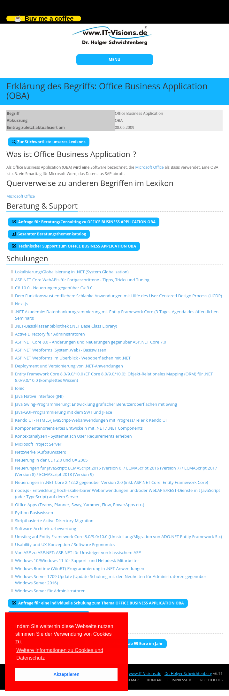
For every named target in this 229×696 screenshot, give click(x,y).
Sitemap (131, 679)
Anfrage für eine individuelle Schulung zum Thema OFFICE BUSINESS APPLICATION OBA (98, 603)
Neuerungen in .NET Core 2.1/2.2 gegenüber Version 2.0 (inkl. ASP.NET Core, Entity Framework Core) (111, 482)
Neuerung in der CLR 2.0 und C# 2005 (51, 460)
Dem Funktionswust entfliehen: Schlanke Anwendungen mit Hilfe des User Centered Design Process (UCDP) (118, 296)
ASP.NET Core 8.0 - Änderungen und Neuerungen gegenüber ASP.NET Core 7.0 (90, 342)
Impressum (181, 679)
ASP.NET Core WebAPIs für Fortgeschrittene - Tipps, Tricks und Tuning (82, 280)
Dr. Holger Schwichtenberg (188, 673)
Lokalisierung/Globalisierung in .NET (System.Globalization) (72, 272)
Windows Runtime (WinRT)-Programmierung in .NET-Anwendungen (79, 568)
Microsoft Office (149, 167)
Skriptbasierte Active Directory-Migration (54, 520)
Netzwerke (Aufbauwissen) (40, 452)
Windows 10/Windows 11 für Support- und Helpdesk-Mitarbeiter (77, 560)
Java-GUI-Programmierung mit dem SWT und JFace (63, 412)
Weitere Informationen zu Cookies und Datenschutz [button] (59, 654)
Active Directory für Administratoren (50, 334)
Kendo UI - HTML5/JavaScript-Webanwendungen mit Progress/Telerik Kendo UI (91, 420)
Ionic (19, 388)
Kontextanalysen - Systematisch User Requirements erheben (73, 436)
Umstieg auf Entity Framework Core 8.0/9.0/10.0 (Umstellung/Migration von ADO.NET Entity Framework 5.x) (118, 536)
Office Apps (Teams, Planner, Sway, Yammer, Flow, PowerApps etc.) (79, 504)
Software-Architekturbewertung (45, 528)
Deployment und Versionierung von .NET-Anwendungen (69, 366)
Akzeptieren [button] (66, 674)
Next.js (21, 304)
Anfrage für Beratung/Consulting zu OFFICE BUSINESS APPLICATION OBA (84, 222)
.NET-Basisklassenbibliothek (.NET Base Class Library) (66, 326)
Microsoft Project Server (38, 444)
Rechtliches (211, 679)
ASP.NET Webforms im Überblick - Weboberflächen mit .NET (73, 358)
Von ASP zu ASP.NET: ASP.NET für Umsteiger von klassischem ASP (78, 552)
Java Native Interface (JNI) (39, 396)
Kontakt (155, 679)
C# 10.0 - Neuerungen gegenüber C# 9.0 (54, 288)
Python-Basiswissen (34, 512)
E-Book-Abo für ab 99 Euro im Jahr (128, 643)
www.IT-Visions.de (145, 673)
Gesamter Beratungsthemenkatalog (49, 234)
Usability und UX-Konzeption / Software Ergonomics (65, 544)
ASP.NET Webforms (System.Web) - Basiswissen (60, 350)
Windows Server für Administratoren (50, 591)
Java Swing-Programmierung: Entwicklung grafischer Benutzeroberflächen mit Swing (96, 404)
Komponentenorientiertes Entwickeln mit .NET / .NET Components (79, 428)
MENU (114, 59)
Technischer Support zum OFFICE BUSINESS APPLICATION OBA (74, 246)
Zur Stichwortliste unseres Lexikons (49, 141)
